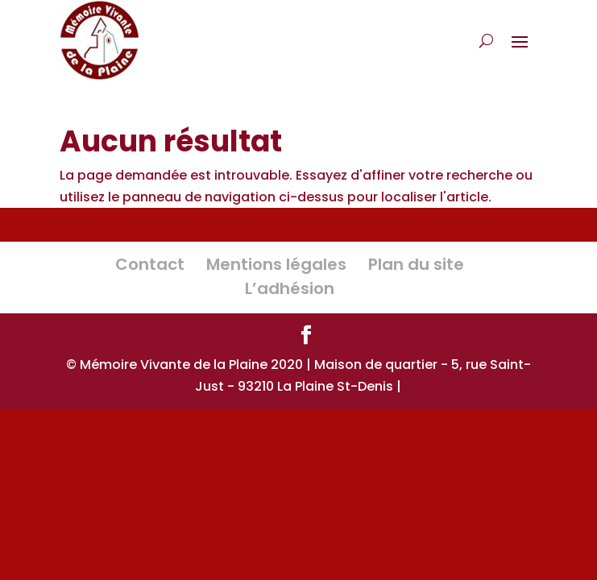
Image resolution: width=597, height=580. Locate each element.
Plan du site (416, 264)
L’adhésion (289, 288)
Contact (149, 264)
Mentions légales (276, 264)
